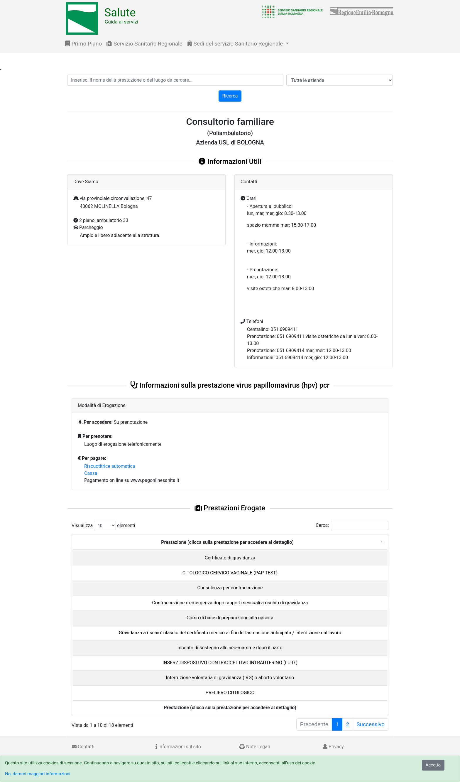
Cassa (90, 473)
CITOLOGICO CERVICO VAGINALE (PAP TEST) (230, 573)
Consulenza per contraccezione (230, 588)
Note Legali (254, 746)
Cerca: (352, 525)
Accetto (433, 765)
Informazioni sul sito (178, 746)
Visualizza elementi (103, 525)
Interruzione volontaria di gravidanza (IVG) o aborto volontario (230, 677)
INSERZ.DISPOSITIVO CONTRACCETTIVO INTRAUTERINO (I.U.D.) (230, 662)
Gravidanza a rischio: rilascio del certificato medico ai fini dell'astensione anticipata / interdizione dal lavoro (230, 632)
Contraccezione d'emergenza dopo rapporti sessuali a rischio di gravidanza (230, 603)
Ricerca (230, 96)
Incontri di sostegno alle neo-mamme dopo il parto (230, 647)
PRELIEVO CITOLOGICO (230, 692)
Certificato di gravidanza (230, 558)
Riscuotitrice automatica (109, 466)
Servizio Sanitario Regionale (144, 43)
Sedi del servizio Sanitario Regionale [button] (235, 43)
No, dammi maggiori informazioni (37, 773)
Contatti (83, 746)
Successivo (370, 724)
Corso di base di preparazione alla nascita (230, 617)
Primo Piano (83, 43)
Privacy (333, 746)
